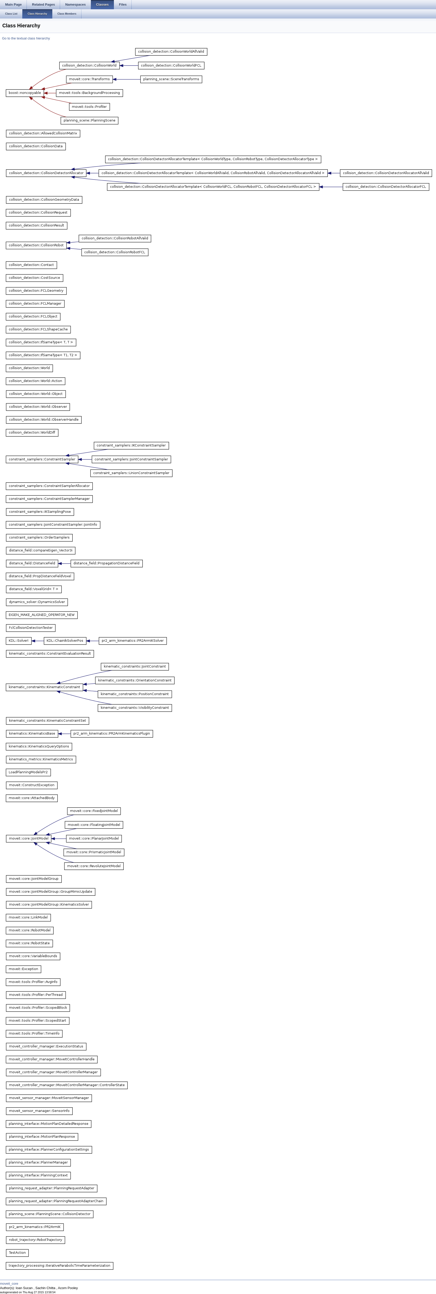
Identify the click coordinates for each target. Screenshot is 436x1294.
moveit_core (9, 1283)
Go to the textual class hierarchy (26, 38)
